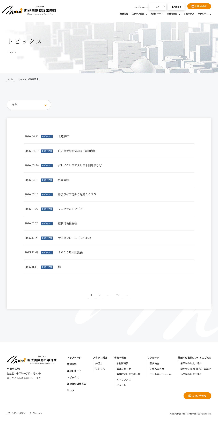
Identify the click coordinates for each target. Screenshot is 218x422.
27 (117, 295)
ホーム (10, 79)
